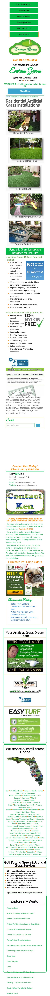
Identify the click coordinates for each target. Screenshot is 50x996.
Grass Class (24, 10)
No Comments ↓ (37, 110)
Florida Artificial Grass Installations (19, 940)
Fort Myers (22, 809)
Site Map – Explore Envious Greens (19, 983)
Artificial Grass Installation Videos (18, 919)
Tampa (40, 792)
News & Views (24, 16)
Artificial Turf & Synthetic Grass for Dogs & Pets (23, 924)
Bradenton (31, 823)
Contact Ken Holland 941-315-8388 (19, 935)
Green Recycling (12, 961)
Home (8, 97)
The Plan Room (24, 28)
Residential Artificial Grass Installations (20, 977)
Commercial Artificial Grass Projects (19, 929)
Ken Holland (28, 110)
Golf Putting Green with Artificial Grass (20, 951)
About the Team (23, 4)
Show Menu (25, 91)
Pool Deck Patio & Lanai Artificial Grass (20, 972)
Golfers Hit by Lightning (20, 604)
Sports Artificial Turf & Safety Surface (19, 988)
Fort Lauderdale (33, 790)
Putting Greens (24, 22)
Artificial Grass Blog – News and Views (20, 913)
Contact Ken (24, 34)
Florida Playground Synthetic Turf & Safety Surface (24, 945)
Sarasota (15, 820)
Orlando (15, 790)
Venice (27, 832)
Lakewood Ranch (28, 797)
